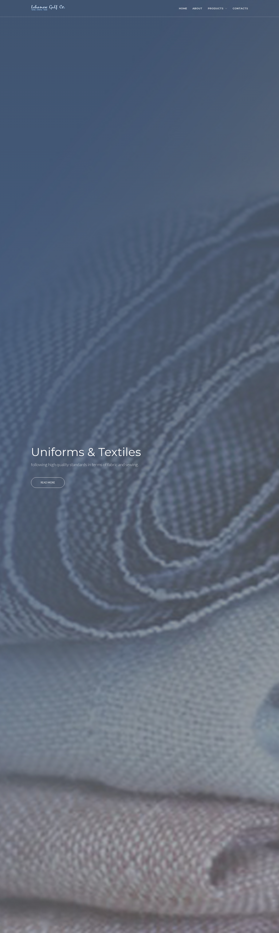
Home (183, 8)
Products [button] (217, 8)
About (197, 8)
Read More (48, 482)
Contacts (240, 8)
